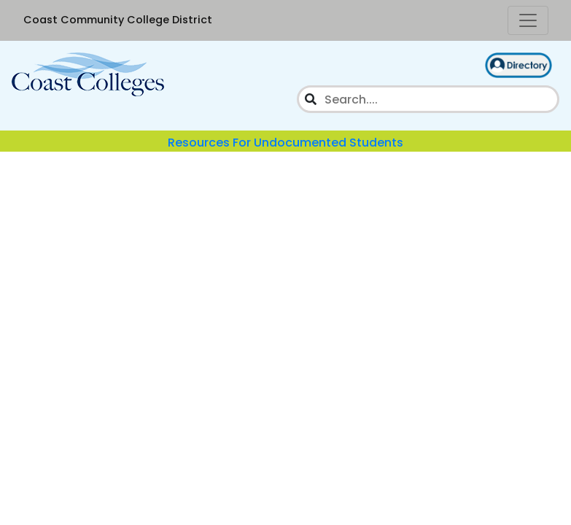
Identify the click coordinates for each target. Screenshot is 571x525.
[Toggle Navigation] (528, 20)
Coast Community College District (117, 19)
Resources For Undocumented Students (285, 142)
